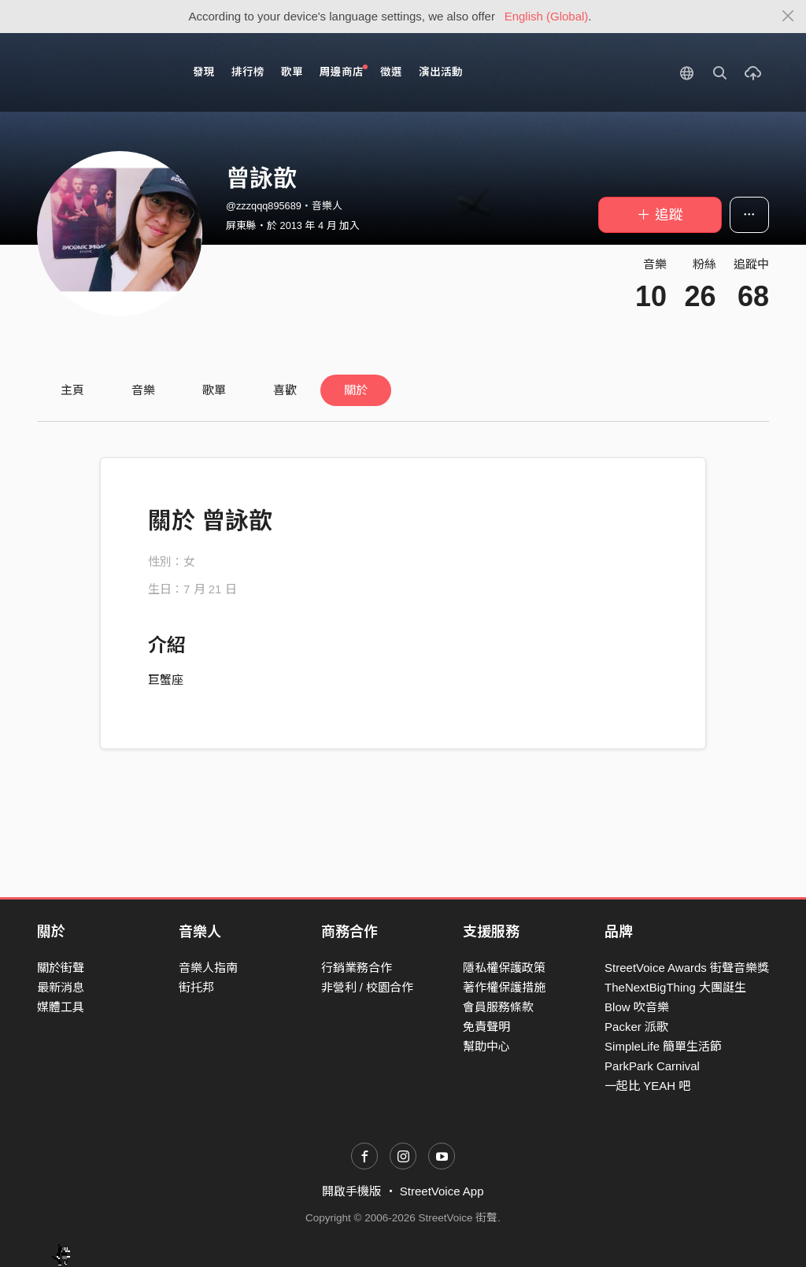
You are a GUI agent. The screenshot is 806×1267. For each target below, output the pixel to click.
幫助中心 (486, 1046)
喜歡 (285, 390)
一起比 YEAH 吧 (647, 1085)
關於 (356, 390)
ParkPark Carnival (652, 1066)
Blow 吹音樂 (636, 1007)
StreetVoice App (442, 1191)
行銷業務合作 (356, 967)
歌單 (292, 72)
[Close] (788, 16)
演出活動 (441, 72)
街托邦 (196, 987)
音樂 (143, 390)
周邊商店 (344, 71)
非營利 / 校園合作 (367, 987)
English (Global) (547, 16)
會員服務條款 (498, 1007)
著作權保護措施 (504, 987)
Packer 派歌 (636, 1026)
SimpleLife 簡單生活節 (663, 1046)
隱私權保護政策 (504, 967)
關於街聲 (60, 967)
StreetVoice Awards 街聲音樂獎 (686, 967)
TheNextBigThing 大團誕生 (675, 987)
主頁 (72, 390)
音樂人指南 (208, 967)
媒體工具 (60, 1007)
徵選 (391, 72)
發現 (204, 72)
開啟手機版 (351, 1191)
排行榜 (247, 72)
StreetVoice (102, 72)
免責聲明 (486, 1026)
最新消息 (60, 987)
